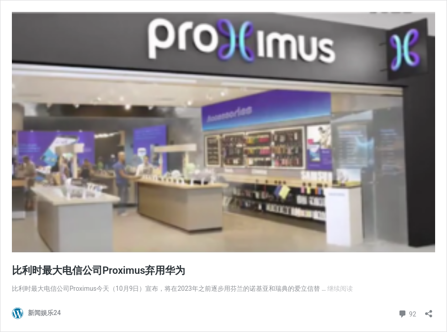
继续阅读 (340, 288)
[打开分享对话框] (428, 311)
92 (407, 313)
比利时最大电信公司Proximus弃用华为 (99, 270)
